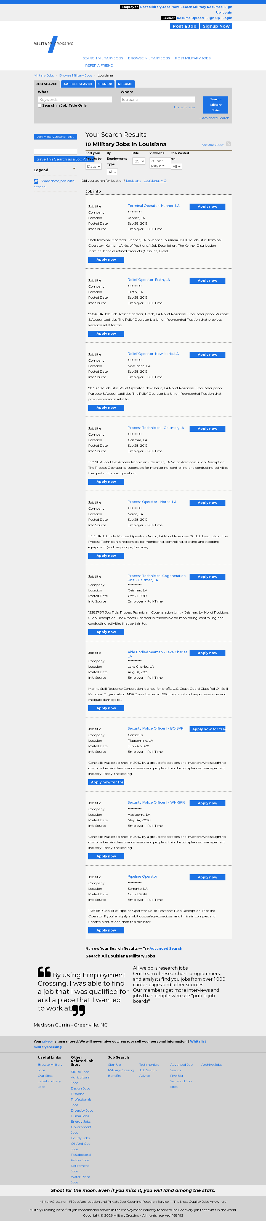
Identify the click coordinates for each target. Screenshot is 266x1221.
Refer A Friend (99, 65)
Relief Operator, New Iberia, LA (153, 354)
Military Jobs (44, 75)
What (43, 92)
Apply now (207, 206)
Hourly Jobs (80, 1138)
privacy (47, 1041)
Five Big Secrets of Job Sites (181, 1081)
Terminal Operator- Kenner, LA (154, 206)
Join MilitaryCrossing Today (55, 136)
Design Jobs (80, 1088)
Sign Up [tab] (105, 84)
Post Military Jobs (193, 58)
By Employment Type (117, 158)
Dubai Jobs (80, 1116)
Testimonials (149, 1064)
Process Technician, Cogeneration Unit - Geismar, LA (157, 578)
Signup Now (216, 26)
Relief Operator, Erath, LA (149, 280)
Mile (135, 153)
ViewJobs (157, 153)
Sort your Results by (94, 155)
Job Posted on (180, 155)
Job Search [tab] (46, 84)
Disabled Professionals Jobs (81, 1099)
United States (184, 107)
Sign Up (114, 1064)
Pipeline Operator (142, 876)
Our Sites (45, 1075)
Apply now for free (208, 729)
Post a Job (184, 26)
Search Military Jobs (103, 58)
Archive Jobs (211, 1064)
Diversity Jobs (82, 1110)
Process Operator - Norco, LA (152, 502)
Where (127, 92)
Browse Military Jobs (149, 58)
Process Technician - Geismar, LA (156, 428)
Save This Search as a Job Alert (64, 159)
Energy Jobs (81, 1121)
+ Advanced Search (214, 118)
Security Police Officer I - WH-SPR (156, 802)
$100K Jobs (80, 1072)
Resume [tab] (125, 84)
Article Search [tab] (77, 84)
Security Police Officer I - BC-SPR (155, 728)
